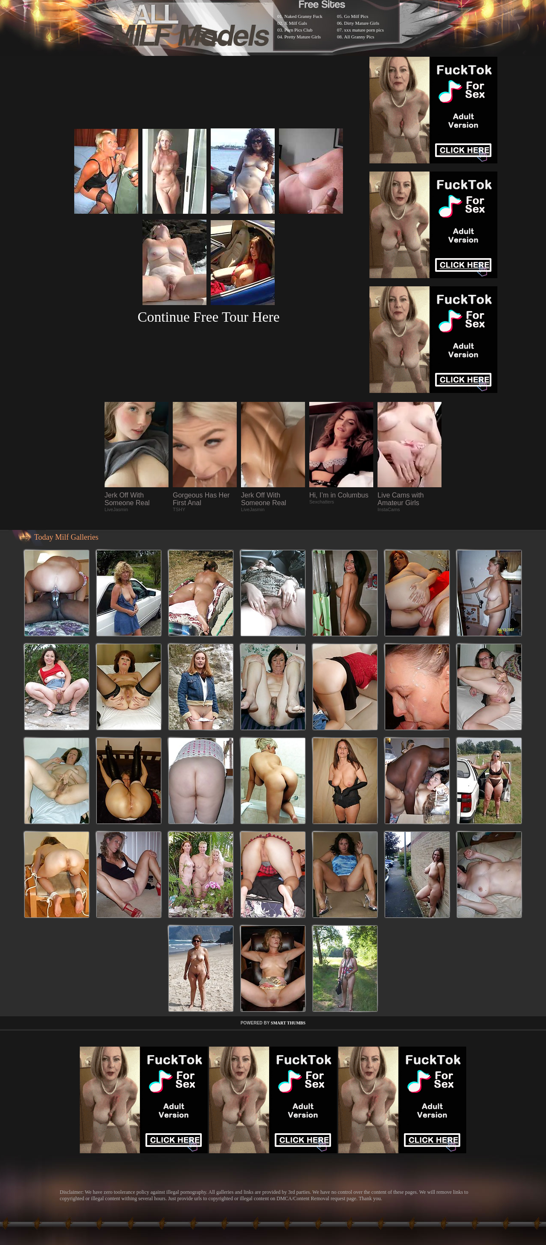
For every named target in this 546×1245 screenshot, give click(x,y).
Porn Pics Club (299, 29)
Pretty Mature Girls (303, 36)
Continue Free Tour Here (208, 317)
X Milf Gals (296, 23)
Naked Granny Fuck (303, 16)
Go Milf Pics (356, 16)
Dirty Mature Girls (361, 23)
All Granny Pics (359, 36)
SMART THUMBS (288, 1023)
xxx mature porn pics (364, 29)
